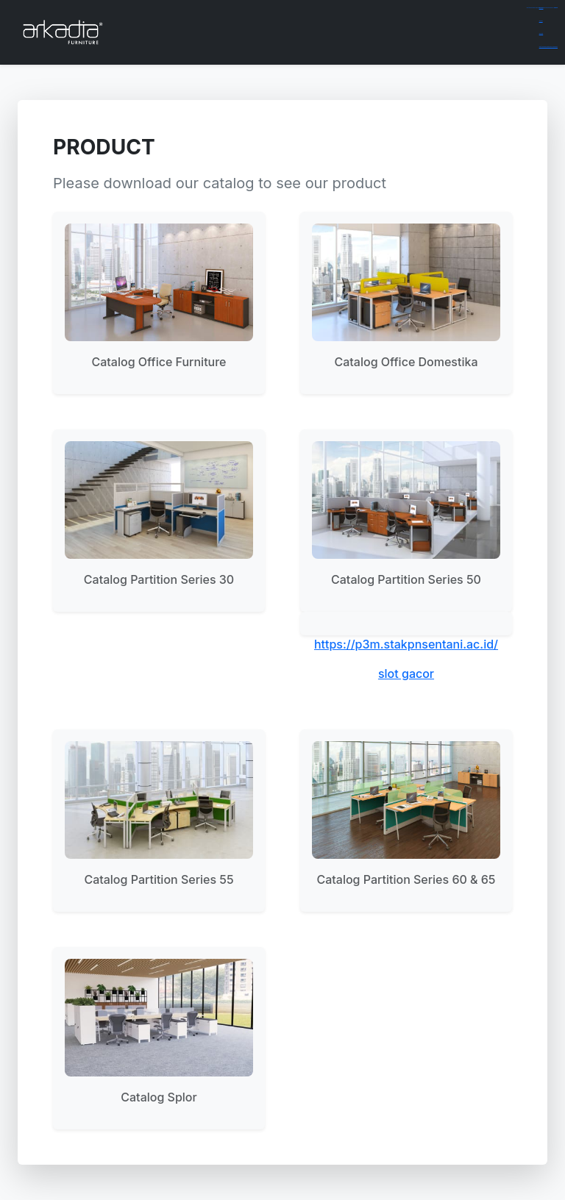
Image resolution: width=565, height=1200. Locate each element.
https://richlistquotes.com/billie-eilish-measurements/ (548, 46)
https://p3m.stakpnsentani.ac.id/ (406, 644)
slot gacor (406, 673)
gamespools (541, 7)
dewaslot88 (541, 33)
